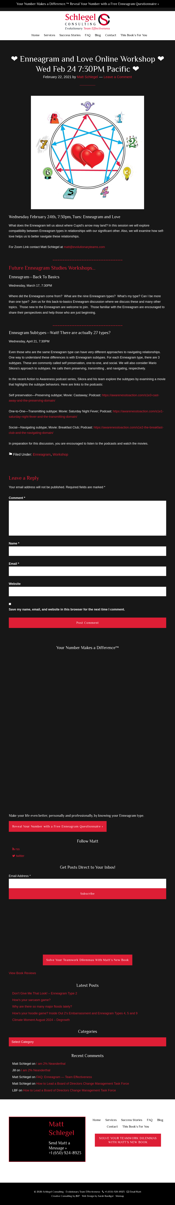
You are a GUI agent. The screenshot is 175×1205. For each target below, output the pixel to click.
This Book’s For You (135, 1126)
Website (15, 584)
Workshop (60, 454)
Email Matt (134, 1191)
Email (14, 563)
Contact (112, 1126)
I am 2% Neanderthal (50, 1063)
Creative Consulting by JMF (65, 1196)
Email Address (20, 876)
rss (16, 849)
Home (97, 1120)
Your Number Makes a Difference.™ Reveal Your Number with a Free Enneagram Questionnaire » (87, 4)
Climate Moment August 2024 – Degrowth (41, 1020)
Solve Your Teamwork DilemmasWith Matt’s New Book (128, 1140)
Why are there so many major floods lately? (42, 1006)
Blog (160, 1120)
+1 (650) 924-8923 (65, 1152)
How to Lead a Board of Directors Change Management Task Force (82, 1083)
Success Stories (131, 1120)
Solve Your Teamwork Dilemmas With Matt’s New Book (87, 960)
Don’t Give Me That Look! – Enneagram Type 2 (44, 993)
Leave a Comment (118, 77)
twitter (18, 856)
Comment (17, 498)
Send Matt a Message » (59, 1145)
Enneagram (42, 454)
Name (14, 543)
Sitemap (120, 1196)
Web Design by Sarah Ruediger (98, 1196)
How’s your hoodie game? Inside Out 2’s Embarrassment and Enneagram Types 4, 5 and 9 (75, 1013)
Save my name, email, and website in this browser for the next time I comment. (67, 609)
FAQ (150, 1120)
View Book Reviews (22, 973)
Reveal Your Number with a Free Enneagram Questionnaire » (57, 826)
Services (111, 1120)
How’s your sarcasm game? (31, 1000)
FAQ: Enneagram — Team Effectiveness (64, 1077)
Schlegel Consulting (87, 21)
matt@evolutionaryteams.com (84, 247)
